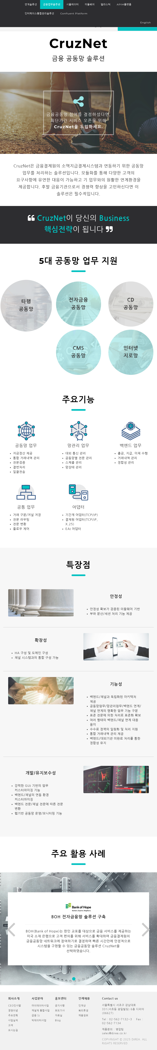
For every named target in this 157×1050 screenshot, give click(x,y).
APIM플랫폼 (124, 4)
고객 (10, 1025)
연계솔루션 (31, 4)
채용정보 (83, 1015)
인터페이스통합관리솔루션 (39, 13)
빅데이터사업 (39, 1020)
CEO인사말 (14, 1005)
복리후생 (83, 1010)
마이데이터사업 (40, 1005)
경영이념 (13, 1010)
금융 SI (36, 1015)
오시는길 (13, 1030)
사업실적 (13, 1020)
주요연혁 (13, 1015)
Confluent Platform (73, 13)
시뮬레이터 (72, 4)
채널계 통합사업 (41, 1010)
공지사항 (60, 1005)
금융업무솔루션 (51, 4)
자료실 (58, 1015)
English (145, 22)
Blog (58, 1020)
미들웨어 (90, 4)
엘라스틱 (106, 4)
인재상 (82, 1005)
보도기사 (60, 1010)
